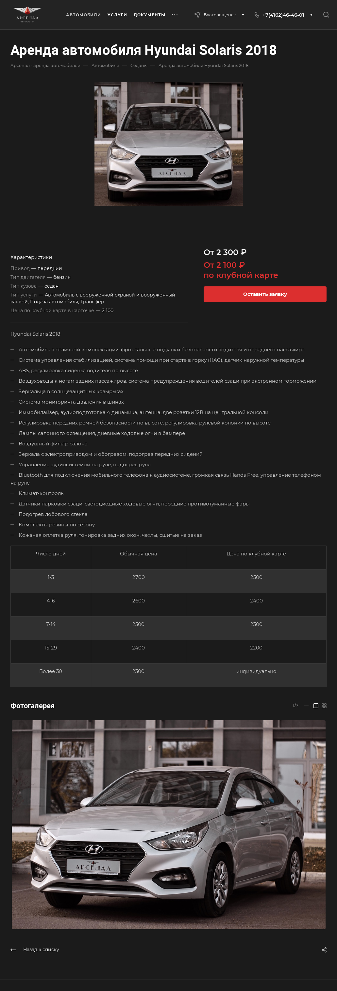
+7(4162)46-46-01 (283, 15)
